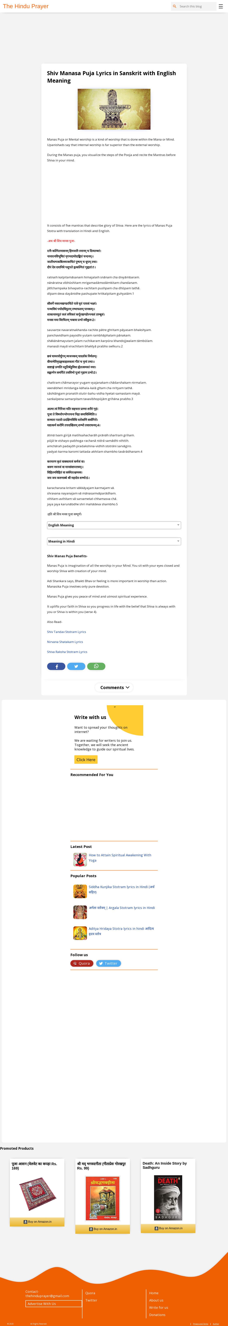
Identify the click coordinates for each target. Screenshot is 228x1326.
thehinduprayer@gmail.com (47, 1296)
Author (216, 1324)
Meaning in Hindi (114, 541)
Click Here (86, 759)
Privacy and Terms (200, 1324)
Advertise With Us (42, 1303)
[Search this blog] (197, 6)
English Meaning (114, 525)
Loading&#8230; (114, 1060)
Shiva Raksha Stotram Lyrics (67, 652)
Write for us (158, 1307)
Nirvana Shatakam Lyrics (65, 642)
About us (156, 1300)
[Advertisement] (111, 38)
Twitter (91, 1300)
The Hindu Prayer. (22, 1324)
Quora (90, 1293)
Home (153, 1293)
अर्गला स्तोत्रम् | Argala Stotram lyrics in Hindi (122, 907)
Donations (157, 1315)
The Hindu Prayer (26, 6)
